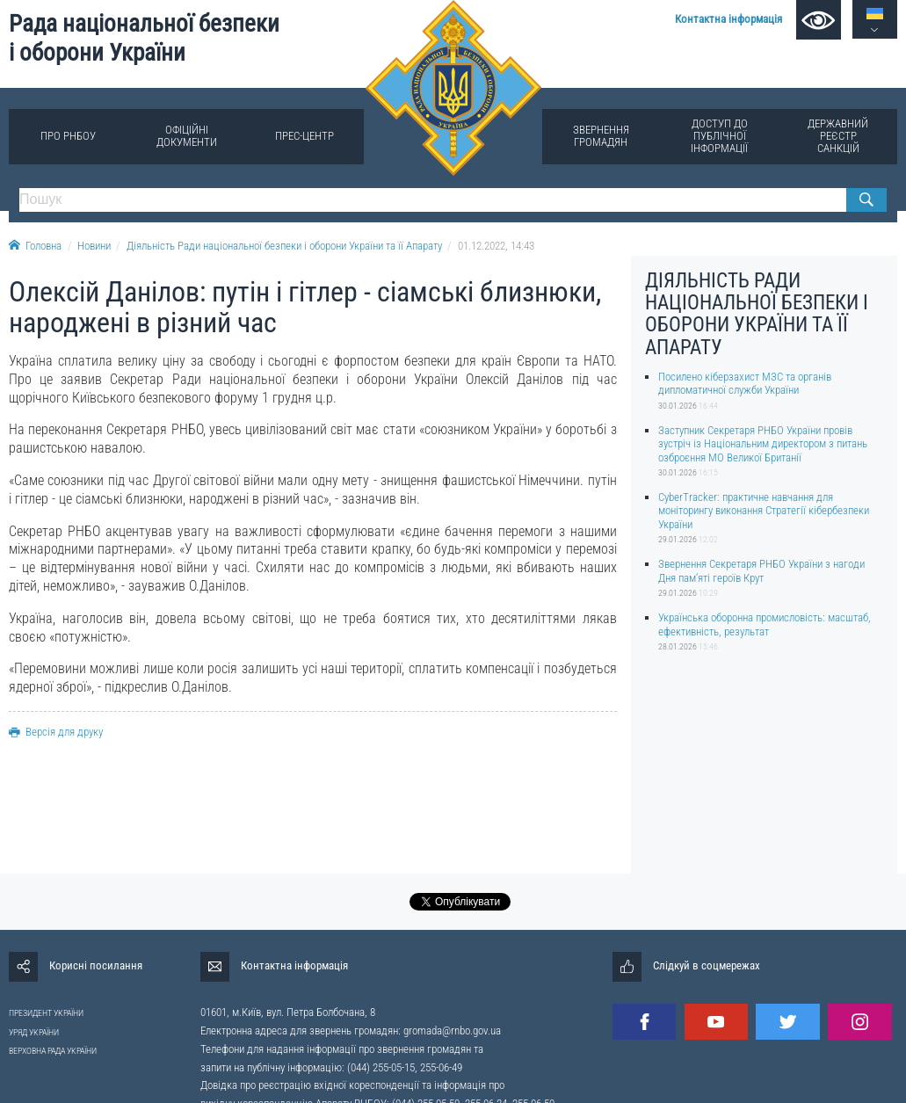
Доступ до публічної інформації (719, 136)
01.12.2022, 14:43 (496, 245)
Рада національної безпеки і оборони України (144, 38)
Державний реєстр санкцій (838, 136)
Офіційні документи (186, 136)
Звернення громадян (601, 136)
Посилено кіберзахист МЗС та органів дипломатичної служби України (744, 383)
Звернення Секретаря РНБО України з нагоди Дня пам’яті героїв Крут (761, 570)
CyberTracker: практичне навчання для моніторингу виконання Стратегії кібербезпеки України (763, 510)
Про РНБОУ (68, 135)
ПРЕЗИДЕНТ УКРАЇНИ (46, 1013)
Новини (94, 245)
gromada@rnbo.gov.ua (452, 1030)
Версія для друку (56, 731)
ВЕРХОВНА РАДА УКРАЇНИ (53, 1050)
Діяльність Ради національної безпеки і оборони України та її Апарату (284, 245)
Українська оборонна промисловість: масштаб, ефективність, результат (764, 624)
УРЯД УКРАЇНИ (34, 1032)
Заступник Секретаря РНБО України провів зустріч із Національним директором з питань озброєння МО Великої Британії (762, 444)
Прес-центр (304, 135)
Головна (35, 245)
